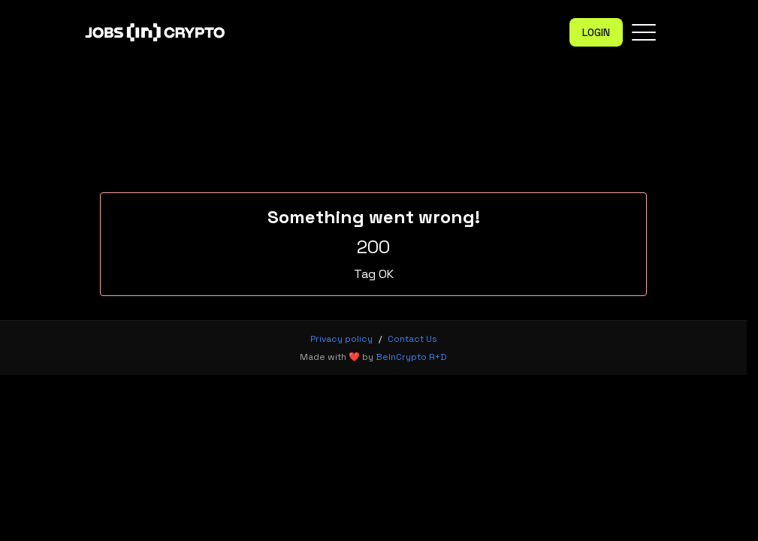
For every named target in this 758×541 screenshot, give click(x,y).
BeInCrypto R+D (411, 357)
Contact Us (412, 339)
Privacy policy (341, 339)
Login (596, 32)
